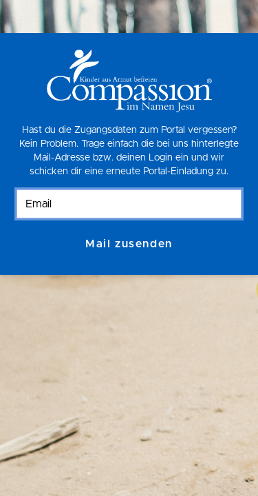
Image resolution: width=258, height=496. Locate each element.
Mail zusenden (129, 243)
